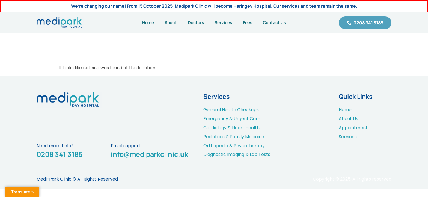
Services (224, 23)
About (167, 23)
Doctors (194, 23)
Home (142, 23)
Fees (251, 23)
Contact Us (280, 23)
